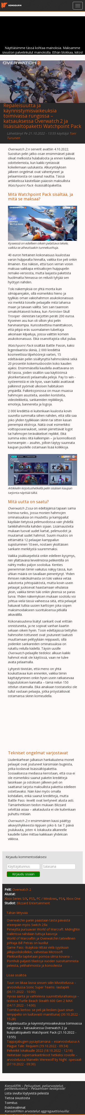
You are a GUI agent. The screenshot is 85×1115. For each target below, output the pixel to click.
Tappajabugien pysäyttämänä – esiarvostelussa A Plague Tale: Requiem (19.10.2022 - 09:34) (43, 1043)
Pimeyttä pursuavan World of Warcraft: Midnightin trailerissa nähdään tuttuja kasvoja (43, 931)
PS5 (32, 898)
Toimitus (11, 1103)
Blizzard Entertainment (33, 903)
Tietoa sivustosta (17, 1098)
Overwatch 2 (21, 889)
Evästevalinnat (15, 1107)
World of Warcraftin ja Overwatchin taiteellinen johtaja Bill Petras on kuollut (41, 940)
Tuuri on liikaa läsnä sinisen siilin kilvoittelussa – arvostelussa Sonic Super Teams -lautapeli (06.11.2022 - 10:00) (41, 987)
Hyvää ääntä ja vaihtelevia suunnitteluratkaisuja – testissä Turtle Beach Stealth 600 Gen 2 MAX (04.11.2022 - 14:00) (43, 1000)
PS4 (61, 898)
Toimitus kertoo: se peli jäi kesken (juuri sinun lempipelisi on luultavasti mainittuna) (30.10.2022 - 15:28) (43, 1014)
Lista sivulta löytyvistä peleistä (27, 1093)
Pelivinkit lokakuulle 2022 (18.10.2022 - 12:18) (40, 1050)
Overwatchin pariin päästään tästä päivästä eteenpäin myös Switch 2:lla (38, 922)
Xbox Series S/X (16, 898)
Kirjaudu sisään (23, 874)
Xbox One (73, 898)
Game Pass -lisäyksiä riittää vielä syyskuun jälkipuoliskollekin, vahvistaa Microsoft (38, 949)
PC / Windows (46, 898)
